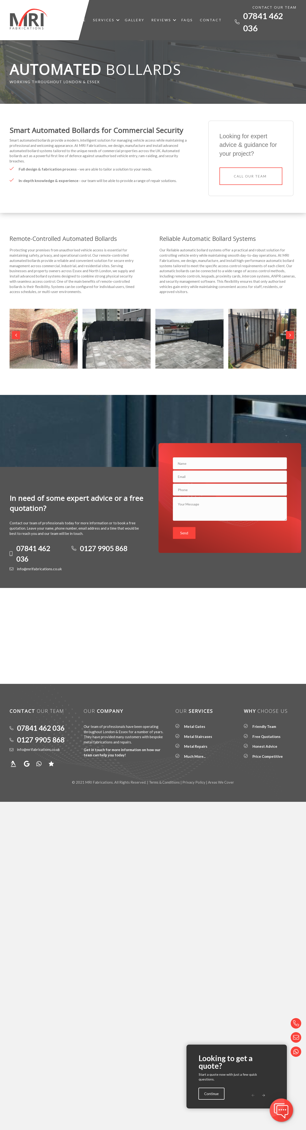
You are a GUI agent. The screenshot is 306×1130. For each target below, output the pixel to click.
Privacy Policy (193, 782)
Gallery (134, 20)
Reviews (161, 20)
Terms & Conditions (164, 782)
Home (79, 20)
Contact (211, 20)
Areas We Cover (221, 782)
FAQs (187, 20)
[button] (118, 20)
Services (104, 20)
